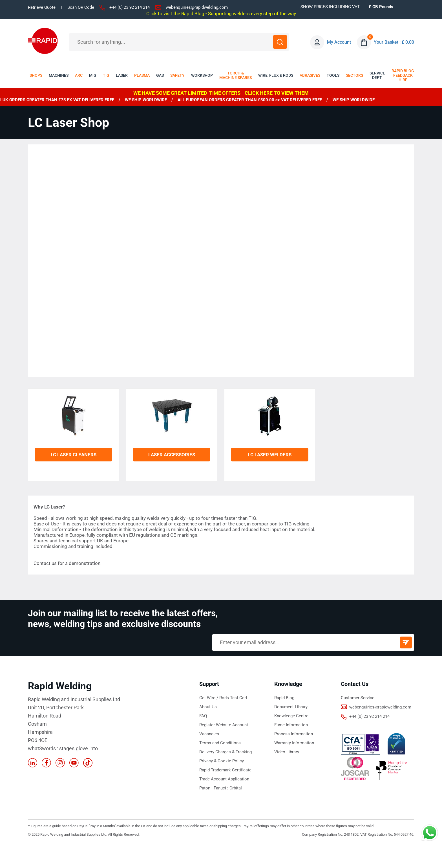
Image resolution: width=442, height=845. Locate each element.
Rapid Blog (284, 697)
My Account (339, 42)
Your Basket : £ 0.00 (394, 42)
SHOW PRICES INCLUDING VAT (330, 6)
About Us (208, 706)
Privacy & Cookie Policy (221, 760)
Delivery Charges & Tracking (225, 751)
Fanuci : (221, 788)
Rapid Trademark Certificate (225, 770)
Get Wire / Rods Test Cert (223, 697)
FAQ (203, 715)
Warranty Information (294, 742)
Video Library (286, 751)
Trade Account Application (224, 779)
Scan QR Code (80, 7)
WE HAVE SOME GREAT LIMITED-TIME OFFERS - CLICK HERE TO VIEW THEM (221, 93)
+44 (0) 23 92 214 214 (129, 7)
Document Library (291, 706)
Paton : (206, 788)
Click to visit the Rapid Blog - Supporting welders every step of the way (221, 13)
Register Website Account (223, 724)
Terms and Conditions (220, 742)
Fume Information (291, 724)
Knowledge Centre (291, 715)
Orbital (235, 788)
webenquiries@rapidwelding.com (197, 7)
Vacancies (209, 733)
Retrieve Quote (42, 7)
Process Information (293, 733)
